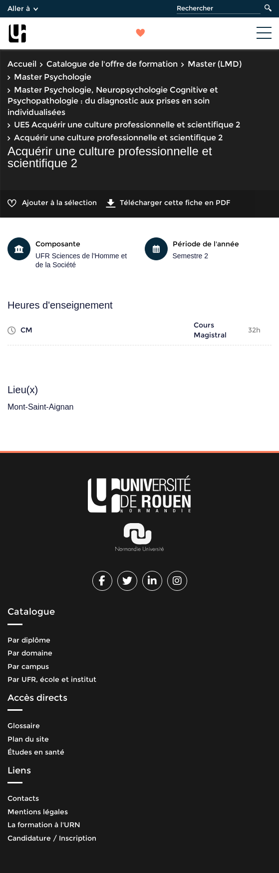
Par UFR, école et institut (51, 679)
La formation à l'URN (43, 824)
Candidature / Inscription (51, 838)
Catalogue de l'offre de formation (112, 64)
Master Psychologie (52, 77)
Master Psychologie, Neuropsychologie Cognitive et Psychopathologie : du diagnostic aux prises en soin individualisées (112, 101)
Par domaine (29, 653)
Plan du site (28, 739)
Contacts (23, 798)
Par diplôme (28, 640)
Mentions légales (37, 811)
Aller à (22, 8)
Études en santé (35, 752)
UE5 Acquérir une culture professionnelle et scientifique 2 (127, 124)
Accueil (21, 64)
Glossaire (23, 725)
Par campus (28, 666)
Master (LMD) (215, 64)
